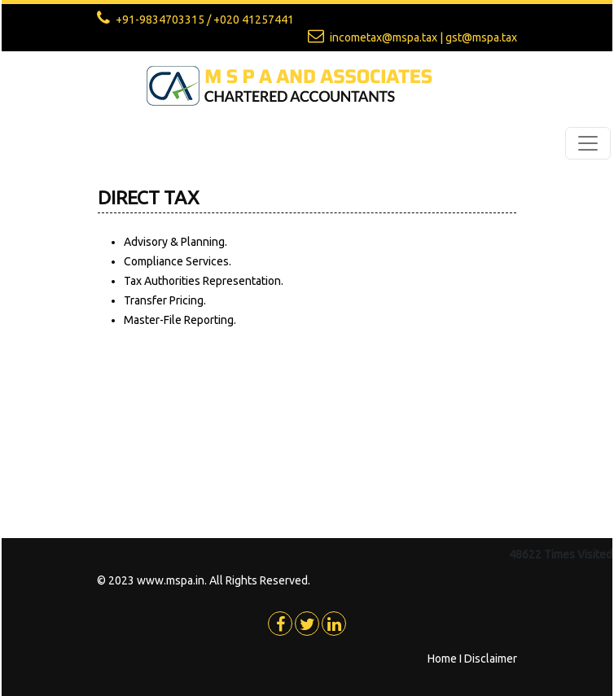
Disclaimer (490, 658)
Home (442, 658)
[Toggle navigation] (588, 143)
